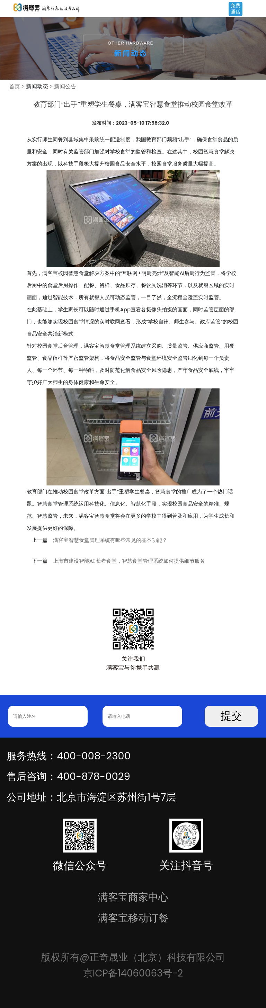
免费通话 (235, 8)
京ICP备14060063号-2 (133, 973)
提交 (231, 716)
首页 (14, 86)
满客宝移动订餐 (133, 918)
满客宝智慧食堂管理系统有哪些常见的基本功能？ (110, 540)
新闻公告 (65, 86)
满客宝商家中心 (133, 897)
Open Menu (257, 9)
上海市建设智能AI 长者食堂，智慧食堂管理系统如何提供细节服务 (129, 561)
